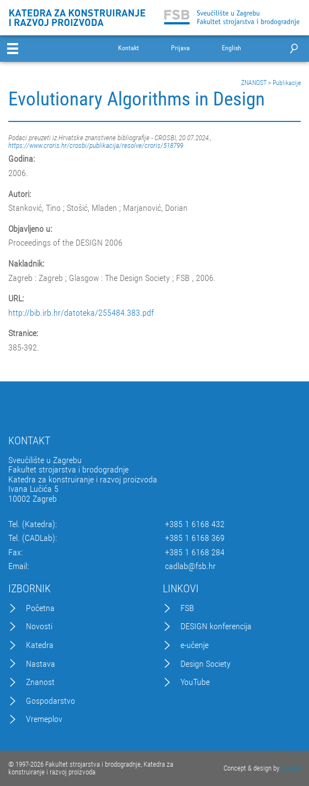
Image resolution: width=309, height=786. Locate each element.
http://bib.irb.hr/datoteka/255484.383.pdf (81, 313)
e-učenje (194, 645)
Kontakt (128, 48)
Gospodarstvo (50, 701)
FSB (187, 608)
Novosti (39, 626)
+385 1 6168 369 (195, 538)
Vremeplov (44, 719)
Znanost (40, 682)
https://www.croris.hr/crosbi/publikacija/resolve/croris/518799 (95, 145)
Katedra (40, 645)
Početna (40, 608)
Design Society (205, 664)
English (231, 48)
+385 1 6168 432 (195, 524)
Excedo (291, 768)
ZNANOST (254, 83)
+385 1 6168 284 (195, 552)
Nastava (40, 664)
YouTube (195, 682)
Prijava (180, 48)
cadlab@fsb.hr (190, 566)
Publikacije (287, 83)
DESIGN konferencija (216, 626)
